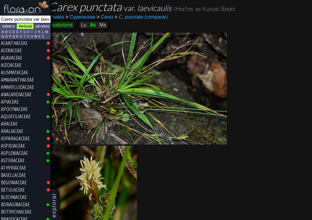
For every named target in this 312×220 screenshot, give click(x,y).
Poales (61, 17)
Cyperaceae (84, 17)
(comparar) (145, 17)
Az (97, 25)
